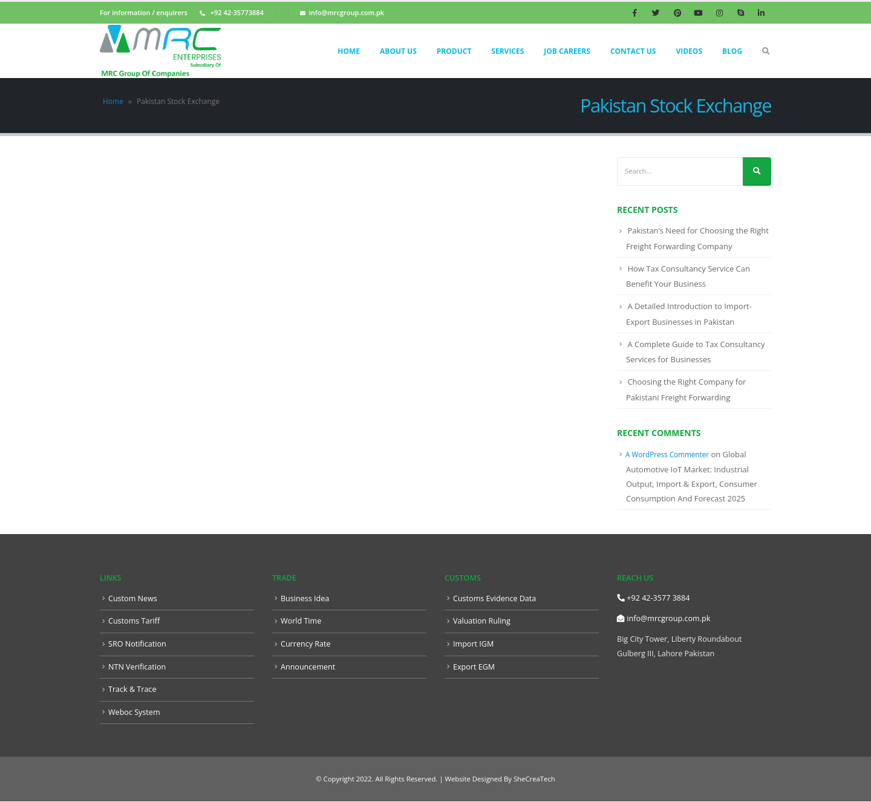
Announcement (308, 667)
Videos (689, 51)
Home (349, 51)
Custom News (132, 598)
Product (454, 51)
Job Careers (567, 51)
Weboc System (134, 712)
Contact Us (633, 51)
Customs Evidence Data (495, 598)
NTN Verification (137, 667)
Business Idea (305, 598)
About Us (398, 51)
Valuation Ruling (482, 621)
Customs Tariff (134, 621)
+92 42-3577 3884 (653, 598)
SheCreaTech (533, 779)
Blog (732, 51)
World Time (301, 621)
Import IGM (473, 644)
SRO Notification (137, 644)
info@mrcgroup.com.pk (663, 618)
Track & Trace (132, 689)
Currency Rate (306, 644)
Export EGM (474, 667)
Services (507, 51)
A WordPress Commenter (667, 454)
